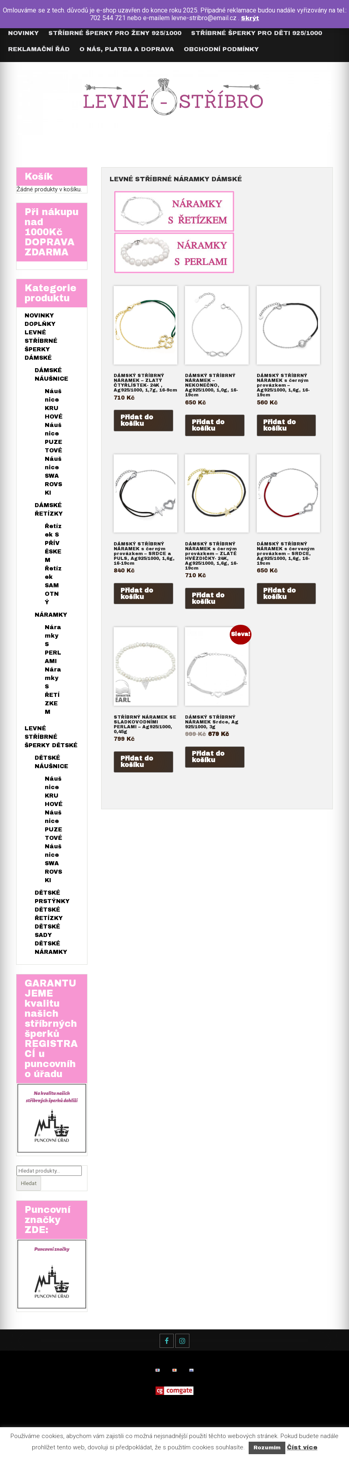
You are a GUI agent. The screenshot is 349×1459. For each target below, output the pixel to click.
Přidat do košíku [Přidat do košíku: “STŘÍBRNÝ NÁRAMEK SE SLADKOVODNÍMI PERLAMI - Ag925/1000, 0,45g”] (136, 764)
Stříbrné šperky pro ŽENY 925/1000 (114, 33)
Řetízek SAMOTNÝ (53, 587)
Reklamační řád (39, 49)
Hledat (29, 1186)
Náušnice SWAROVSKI (53, 477)
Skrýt (250, 18)
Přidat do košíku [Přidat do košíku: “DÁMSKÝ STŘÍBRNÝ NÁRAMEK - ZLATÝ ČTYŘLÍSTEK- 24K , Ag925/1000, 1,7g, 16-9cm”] (136, 420)
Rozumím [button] (266, 1448)
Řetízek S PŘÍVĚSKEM (53, 545)
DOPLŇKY (40, 326)
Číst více (302, 1447)
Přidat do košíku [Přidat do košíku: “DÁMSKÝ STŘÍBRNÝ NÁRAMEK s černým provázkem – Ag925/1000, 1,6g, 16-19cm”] (280, 425)
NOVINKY (39, 317)
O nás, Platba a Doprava (126, 49)
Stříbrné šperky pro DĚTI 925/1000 (256, 33)
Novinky (23, 33)
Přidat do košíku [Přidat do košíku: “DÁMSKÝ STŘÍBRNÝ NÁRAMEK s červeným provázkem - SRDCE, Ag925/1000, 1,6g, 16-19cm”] (280, 594)
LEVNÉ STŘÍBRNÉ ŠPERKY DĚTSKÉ (51, 738)
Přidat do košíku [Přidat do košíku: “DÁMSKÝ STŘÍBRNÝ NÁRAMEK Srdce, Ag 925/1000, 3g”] (208, 760)
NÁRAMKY (51, 616)
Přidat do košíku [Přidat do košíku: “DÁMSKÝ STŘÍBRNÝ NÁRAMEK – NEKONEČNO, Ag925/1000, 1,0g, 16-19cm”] (208, 425)
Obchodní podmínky (221, 49)
